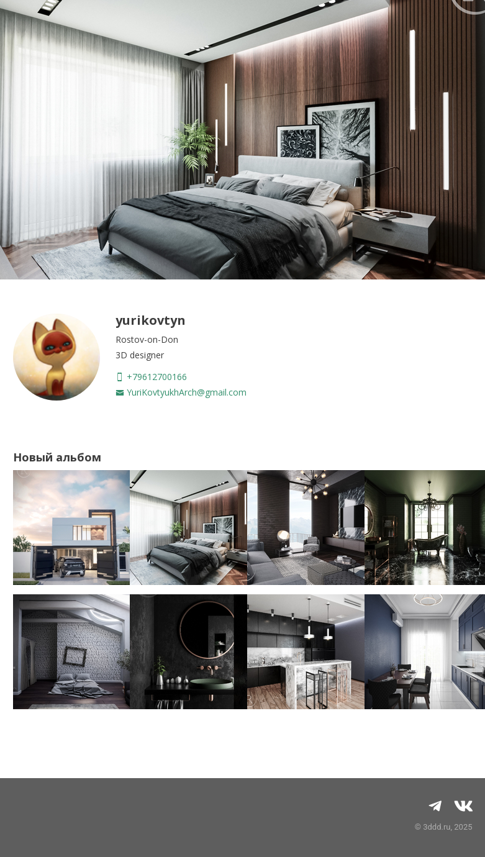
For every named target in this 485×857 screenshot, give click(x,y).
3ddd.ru (436, 827)
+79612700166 (151, 377)
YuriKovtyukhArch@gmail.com (181, 392)
